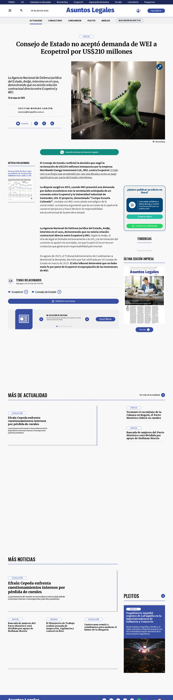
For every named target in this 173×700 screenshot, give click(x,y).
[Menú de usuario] (138, 10)
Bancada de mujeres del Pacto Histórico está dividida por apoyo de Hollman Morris (145, 435)
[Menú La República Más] (10, 10)
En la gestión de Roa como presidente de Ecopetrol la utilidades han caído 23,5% (20, 173)
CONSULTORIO (55, 20)
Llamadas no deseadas (40, 2)
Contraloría (133, 2)
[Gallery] (64, 317)
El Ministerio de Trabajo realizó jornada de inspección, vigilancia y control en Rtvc (60, 627)
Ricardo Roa (62, 2)
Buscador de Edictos (130, 20)
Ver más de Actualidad (152, 395)
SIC (22, 2)
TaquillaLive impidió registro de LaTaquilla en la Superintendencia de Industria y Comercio (143, 617)
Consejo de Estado (45, 291)
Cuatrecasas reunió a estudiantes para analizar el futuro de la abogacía (100, 627)
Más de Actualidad (27, 395)
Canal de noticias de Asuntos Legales (79, 152)
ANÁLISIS (105, 20)
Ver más (144, 329)
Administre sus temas (63, 301)
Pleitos (131, 595)
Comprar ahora (145, 216)
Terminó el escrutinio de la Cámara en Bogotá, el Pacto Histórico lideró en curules (143, 415)
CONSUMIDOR (74, 20)
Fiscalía (118, 2)
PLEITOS (91, 20)
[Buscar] (21, 10)
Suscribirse (156, 11)
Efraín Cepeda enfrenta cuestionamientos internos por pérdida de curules (27, 421)
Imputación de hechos (99, 2)
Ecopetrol (78, 2)
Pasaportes (149, 2)
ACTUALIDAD (36, 20)
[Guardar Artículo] (22, 124)
